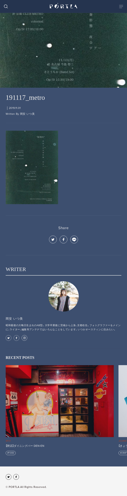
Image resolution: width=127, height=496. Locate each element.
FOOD (11, 453)
